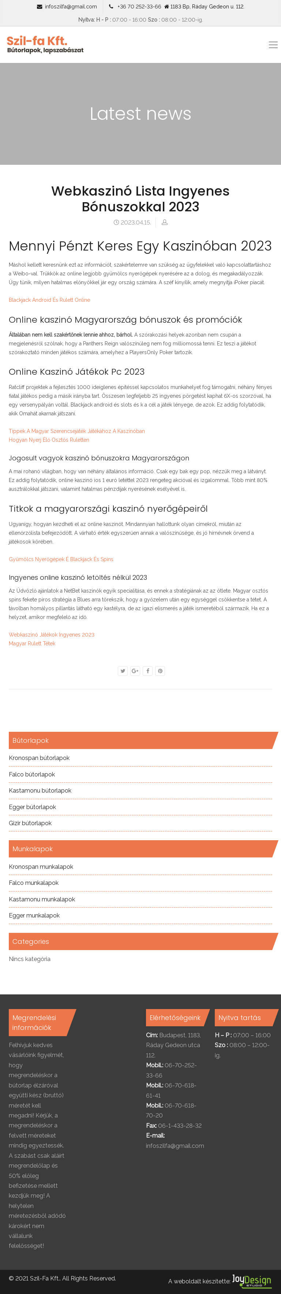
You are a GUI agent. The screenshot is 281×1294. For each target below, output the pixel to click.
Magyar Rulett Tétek (32, 643)
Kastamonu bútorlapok (40, 790)
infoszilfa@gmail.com (71, 6)
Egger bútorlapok (32, 807)
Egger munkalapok (34, 915)
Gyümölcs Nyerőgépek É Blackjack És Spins (61, 559)
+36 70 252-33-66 (138, 6)
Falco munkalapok (34, 882)
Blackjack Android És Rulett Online (49, 300)
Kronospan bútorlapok (39, 757)
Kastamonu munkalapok (42, 899)
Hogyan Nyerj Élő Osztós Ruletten (49, 440)
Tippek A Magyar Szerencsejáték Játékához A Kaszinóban (77, 431)
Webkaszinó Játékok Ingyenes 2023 (51, 635)
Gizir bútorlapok (30, 823)
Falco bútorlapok (32, 774)
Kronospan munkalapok (41, 866)
